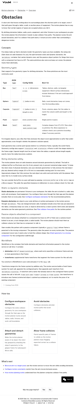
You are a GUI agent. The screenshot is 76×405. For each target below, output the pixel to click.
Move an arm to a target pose (15, 365)
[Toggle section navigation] (72, 3)
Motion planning (8, 10)
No (50, 390)
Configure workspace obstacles (36, 197)
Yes (44, 390)
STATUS (51, 403)
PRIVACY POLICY (29, 403)
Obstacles (21, 10)
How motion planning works (14, 372)
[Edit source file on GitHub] (71, 10)
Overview (32, 10)
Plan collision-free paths (45, 209)
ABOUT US (41, 403)
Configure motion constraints (15, 369)
